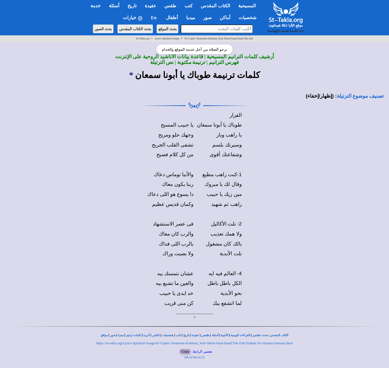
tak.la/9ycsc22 (195, 357)
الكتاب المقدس (279, 335)
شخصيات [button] (249, 17)
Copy (185, 351)
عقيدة (195, 335)
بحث (265, 335)
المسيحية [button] (247, 5)
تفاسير (257, 335)
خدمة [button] (95, 5)
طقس (205, 335)
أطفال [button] (172, 17)
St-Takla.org (142, 38)
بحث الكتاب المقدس (135, 29)
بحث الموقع (167, 29)
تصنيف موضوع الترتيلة (360, 96)
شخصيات (167, 335)
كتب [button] (189, 5)
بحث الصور (103, 29)
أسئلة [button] (114, 5)
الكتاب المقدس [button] (215, 5)
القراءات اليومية (240, 335)
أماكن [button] (225, 17)
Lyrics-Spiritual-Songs (167, 38)
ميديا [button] (190, 17)
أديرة (146, 335)
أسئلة (215, 335)
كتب (178, 335)
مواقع (104, 335)
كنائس (156, 335)
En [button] (154, 17)
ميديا (121, 335)
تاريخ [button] (132, 5)
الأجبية (224, 335)
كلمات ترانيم (133, 335)
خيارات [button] (133, 18)
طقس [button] (170, 5)
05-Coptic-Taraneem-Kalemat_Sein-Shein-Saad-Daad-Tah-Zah (219, 38)
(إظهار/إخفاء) (320, 96)
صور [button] (207, 17)
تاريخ (186, 335)
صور (113, 335)
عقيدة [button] (150, 5)
